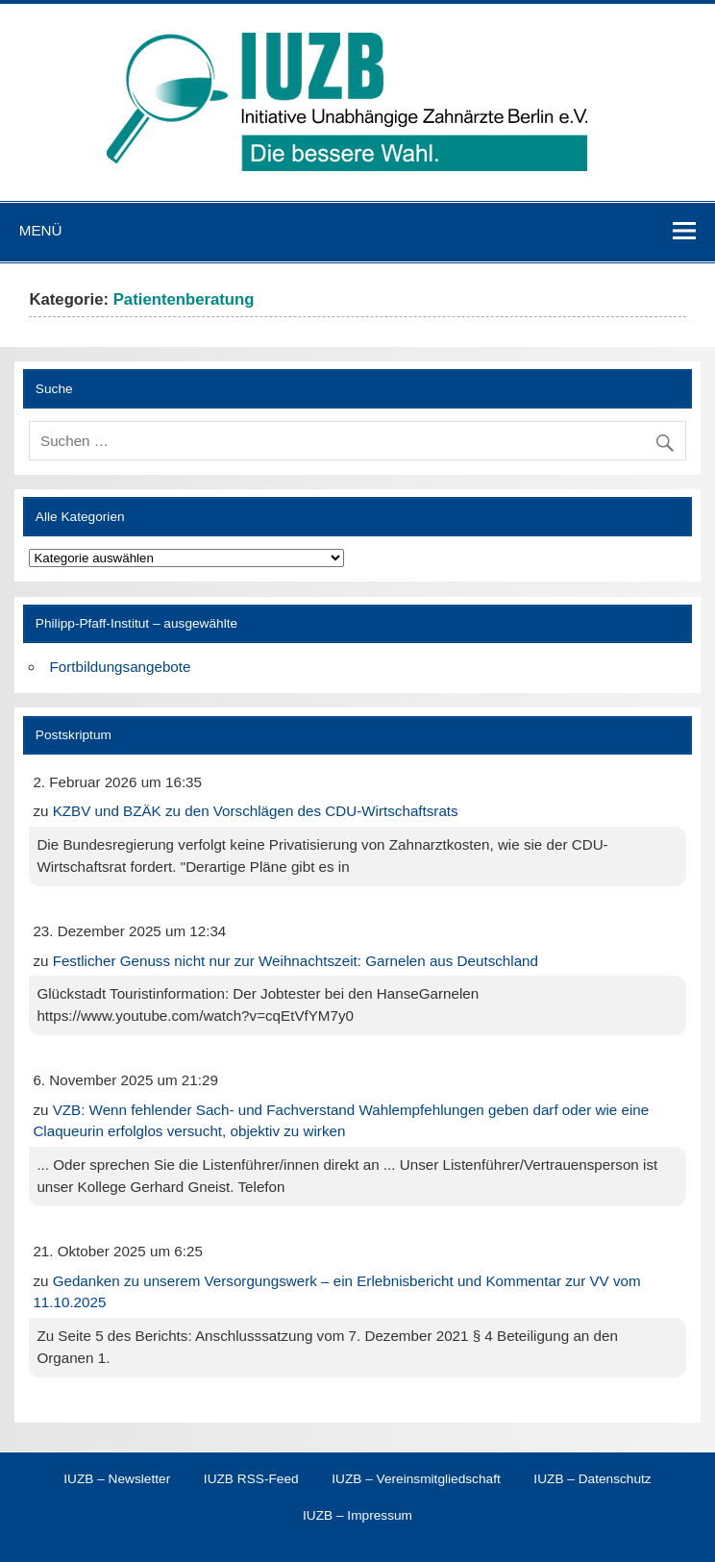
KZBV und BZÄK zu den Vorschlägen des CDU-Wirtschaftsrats (255, 811)
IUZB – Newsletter (116, 1479)
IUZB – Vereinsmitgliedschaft (416, 1479)
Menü (40, 230)
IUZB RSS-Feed (251, 1479)
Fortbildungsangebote (120, 666)
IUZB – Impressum (357, 1516)
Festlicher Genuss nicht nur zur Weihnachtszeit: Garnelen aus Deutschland (295, 961)
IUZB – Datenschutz (592, 1479)
